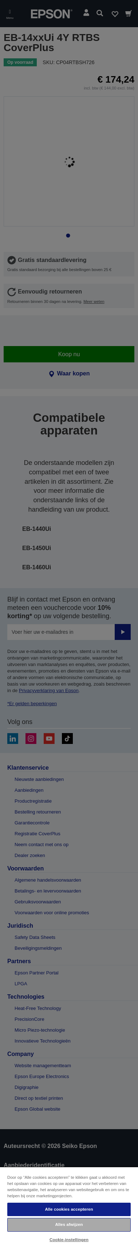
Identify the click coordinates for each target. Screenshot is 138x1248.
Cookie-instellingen (69, 1239)
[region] (69, 1207)
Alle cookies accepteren (69, 1209)
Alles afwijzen (69, 1224)
